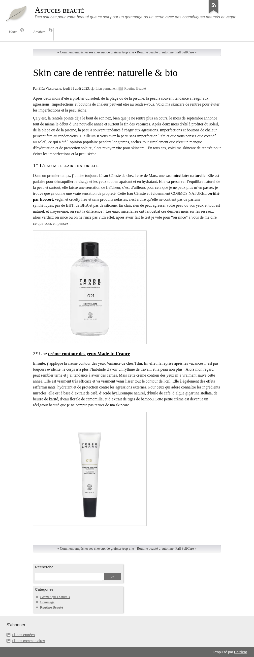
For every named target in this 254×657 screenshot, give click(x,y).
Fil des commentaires (28, 641)
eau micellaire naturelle (185, 175)
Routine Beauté (135, 88)
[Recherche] (68, 576)
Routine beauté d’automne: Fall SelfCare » (166, 52)
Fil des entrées (23, 635)
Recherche (44, 567)
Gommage (47, 602)
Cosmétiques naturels (55, 597)
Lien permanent (106, 88)
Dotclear (240, 652)
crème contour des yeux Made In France (89, 353)
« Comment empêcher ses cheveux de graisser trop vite (95, 52)
